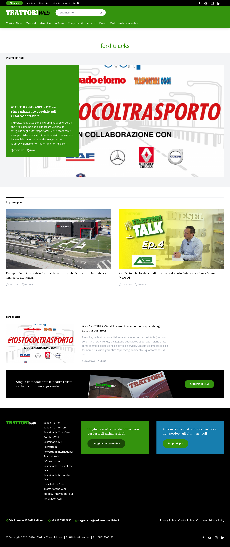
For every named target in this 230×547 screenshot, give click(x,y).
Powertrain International (58, 451)
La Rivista (56, 3)
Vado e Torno (52, 422)
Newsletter (44, 3)
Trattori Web (51, 456)
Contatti (66, 3)
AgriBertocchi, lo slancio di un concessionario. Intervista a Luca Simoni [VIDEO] (168, 275)
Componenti (75, 23)
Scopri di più (175, 443)
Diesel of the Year (54, 484)
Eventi (102, 23)
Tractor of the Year (55, 489)
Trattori (31, 23)
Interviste (29, 284)
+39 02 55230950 (59, 520)
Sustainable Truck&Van (57, 432)
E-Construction (52, 461)
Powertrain (50, 446)
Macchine (45, 23)
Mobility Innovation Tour (58, 493)
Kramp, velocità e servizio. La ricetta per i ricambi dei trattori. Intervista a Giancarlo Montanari (56, 275)
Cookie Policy (186, 520)
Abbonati (14, 3)
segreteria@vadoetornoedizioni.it (98, 520)
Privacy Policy (168, 520)
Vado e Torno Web (55, 427)
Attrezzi (90, 23)
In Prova (59, 23)
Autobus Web (52, 437)
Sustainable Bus (53, 442)
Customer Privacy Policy (210, 520)
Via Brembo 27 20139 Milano (25, 520)
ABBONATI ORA (199, 384)
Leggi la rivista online (106, 443)
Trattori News (14, 23)
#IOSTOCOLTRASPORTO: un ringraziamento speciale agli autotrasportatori (33, 111)
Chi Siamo (31, 3)
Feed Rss (77, 3)
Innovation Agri (53, 498)
